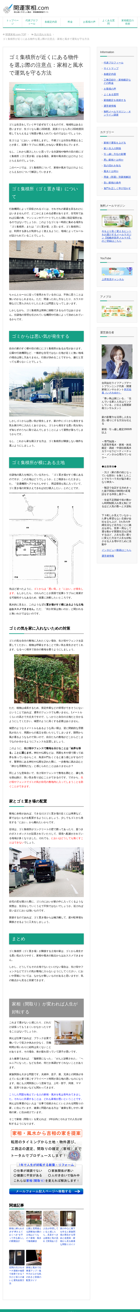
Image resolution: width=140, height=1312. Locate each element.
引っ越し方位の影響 (115, 154)
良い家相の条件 (112, 182)
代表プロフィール (31, 22)
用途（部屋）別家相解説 (117, 177)
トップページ (12, 22)
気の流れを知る (112, 165)
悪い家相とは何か (113, 160)
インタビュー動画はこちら (116, 550)
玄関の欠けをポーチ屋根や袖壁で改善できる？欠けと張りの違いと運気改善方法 (16, 1270)
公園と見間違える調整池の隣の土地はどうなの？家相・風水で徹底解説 (33, 1234)
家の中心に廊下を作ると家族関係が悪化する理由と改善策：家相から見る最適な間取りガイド (67, 1235)
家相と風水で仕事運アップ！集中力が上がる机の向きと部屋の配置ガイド (33, 1270)
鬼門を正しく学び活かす (117, 188)
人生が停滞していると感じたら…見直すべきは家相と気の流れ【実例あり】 (50, 1234)
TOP (15, 34)
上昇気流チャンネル (113, 279)
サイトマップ (111, 68)
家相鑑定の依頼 (127, 22)
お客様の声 (89, 22)
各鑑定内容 (51, 22)
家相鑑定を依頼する (115, 100)
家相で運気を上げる (115, 142)
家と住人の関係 (112, 148)
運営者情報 (110, 106)
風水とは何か (111, 171)
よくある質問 (108, 22)
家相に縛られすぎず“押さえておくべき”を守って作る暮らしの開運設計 (17, 1232)
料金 (70, 22)
